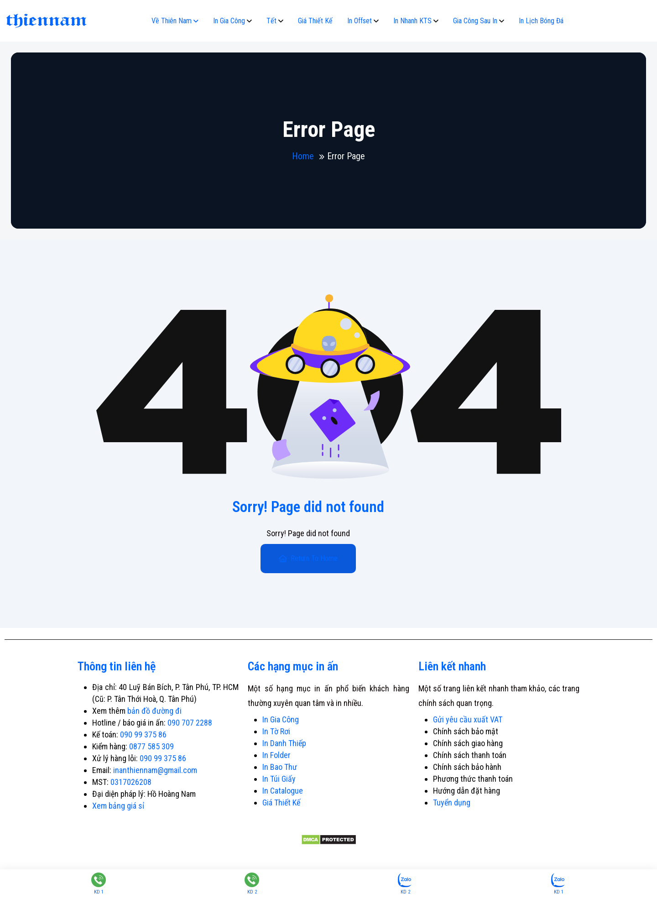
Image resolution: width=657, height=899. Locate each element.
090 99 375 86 (143, 734)
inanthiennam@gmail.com (155, 770)
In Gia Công (229, 20)
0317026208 (130, 782)
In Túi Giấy (279, 779)
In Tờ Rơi (276, 731)
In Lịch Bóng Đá (541, 20)
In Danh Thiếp (284, 743)
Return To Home (308, 558)
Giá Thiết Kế (315, 20)
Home (303, 156)
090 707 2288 (189, 722)
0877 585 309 (151, 746)
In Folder (276, 755)
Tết (271, 20)
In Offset (359, 20)
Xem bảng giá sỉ (118, 805)
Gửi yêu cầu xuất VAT (467, 719)
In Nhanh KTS (412, 20)
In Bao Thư (279, 767)
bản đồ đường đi (154, 711)
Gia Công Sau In (475, 20)
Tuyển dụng (451, 802)
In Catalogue (282, 790)
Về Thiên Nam (171, 20)
